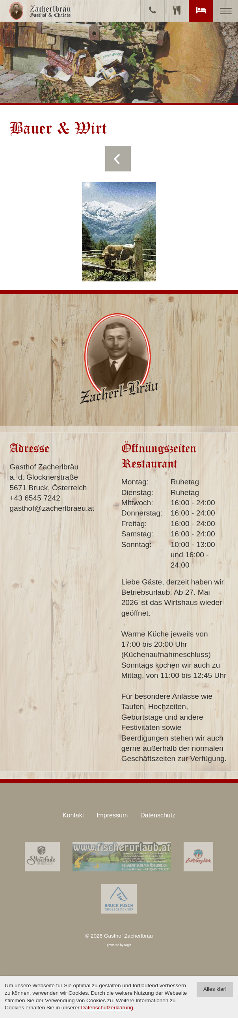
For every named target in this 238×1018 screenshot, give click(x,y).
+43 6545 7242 (34, 498)
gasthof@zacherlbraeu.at (51, 508)
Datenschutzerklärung (107, 1008)
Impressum (112, 815)
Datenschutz (157, 815)
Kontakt (73, 815)
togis (128, 945)
